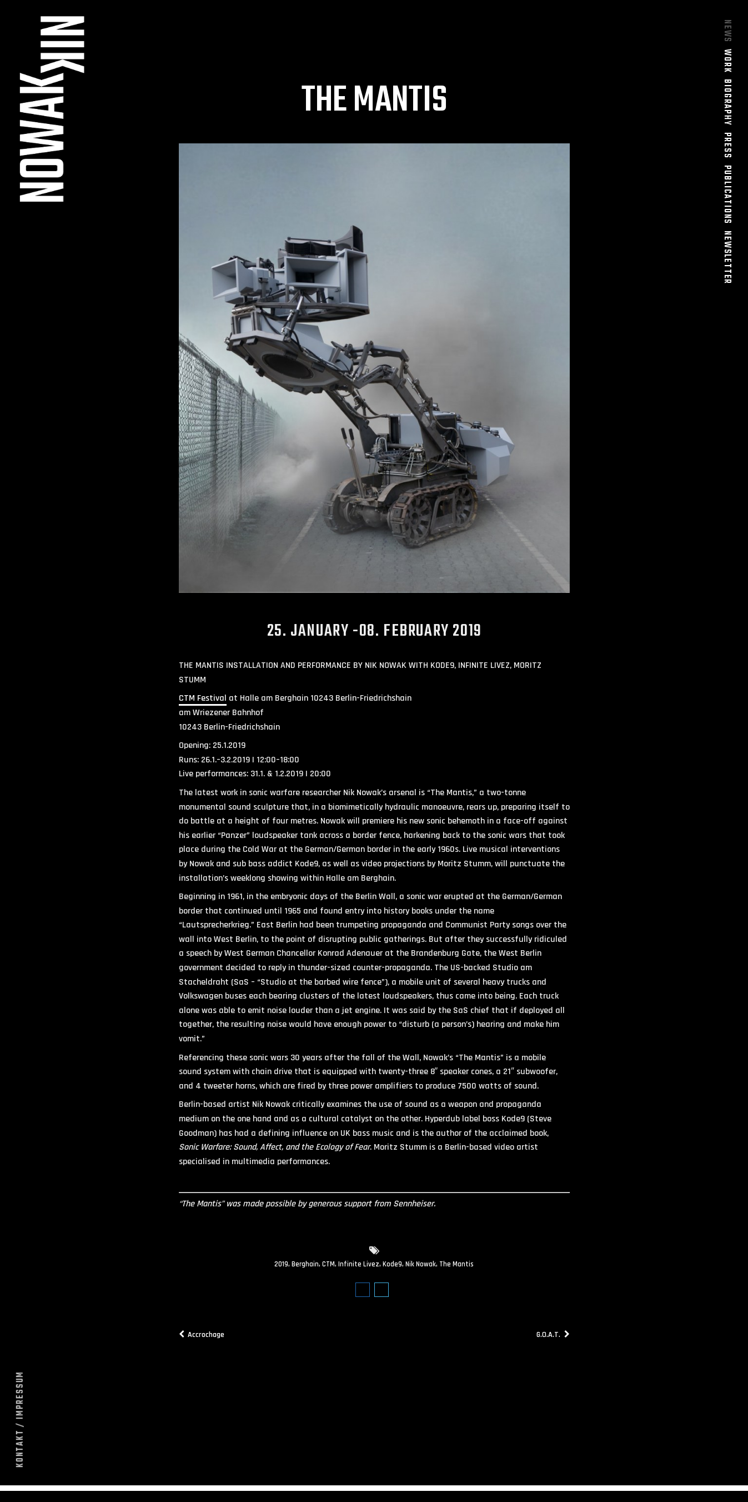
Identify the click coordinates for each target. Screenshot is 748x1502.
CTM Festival (203, 703)
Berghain (305, 1269)
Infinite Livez (358, 1269)
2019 (281, 1269)
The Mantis (456, 1269)
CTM (328, 1269)
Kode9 (392, 1269)
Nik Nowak (420, 1269)
